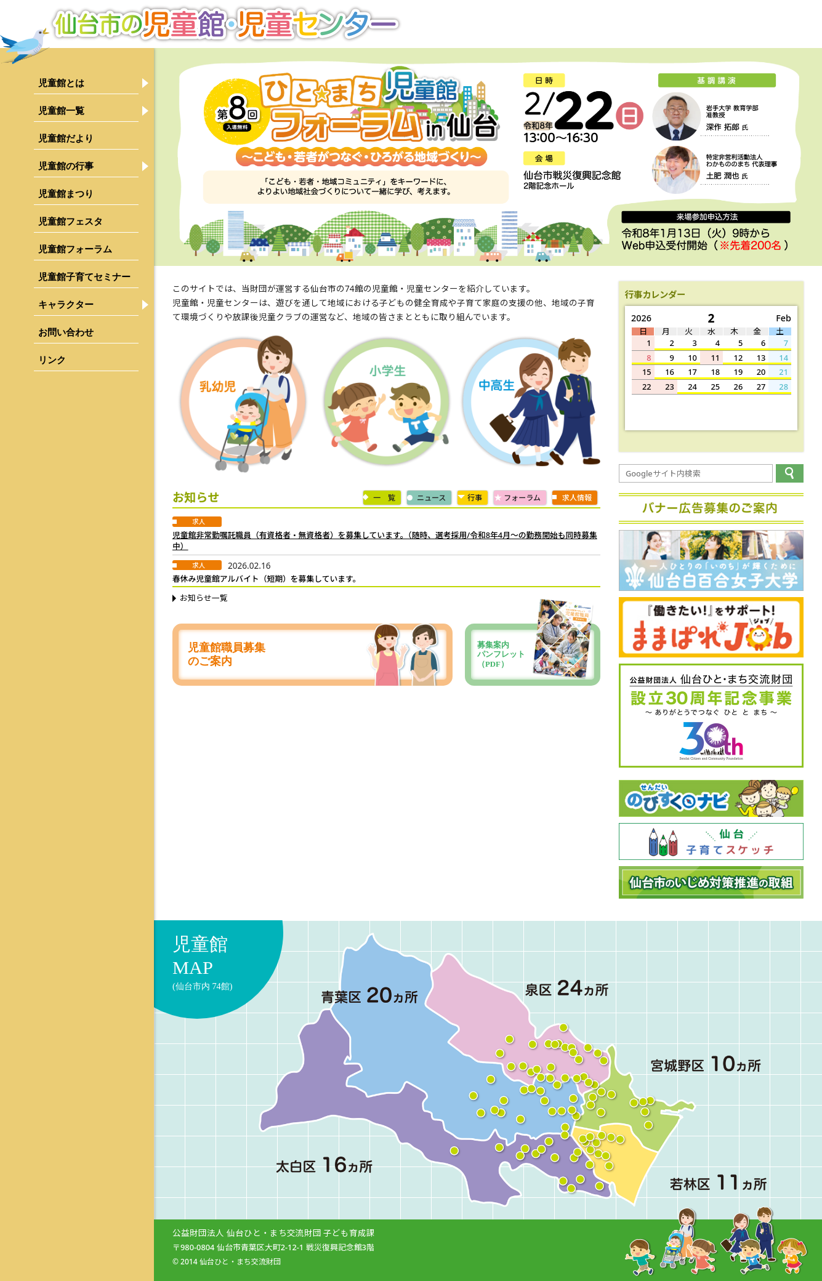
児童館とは (61, 83)
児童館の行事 (66, 166)
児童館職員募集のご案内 (226, 654)
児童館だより (66, 138)
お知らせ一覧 (204, 597)
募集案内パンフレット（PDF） (535, 655)
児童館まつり (66, 193)
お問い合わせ (66, 332)
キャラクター (66, 304)
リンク (52, 360)
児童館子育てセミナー (84, 276)
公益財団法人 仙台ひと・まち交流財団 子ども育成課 (273, 1233)
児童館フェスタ (70, 221)
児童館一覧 (61, 110)
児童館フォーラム (75, 249)
